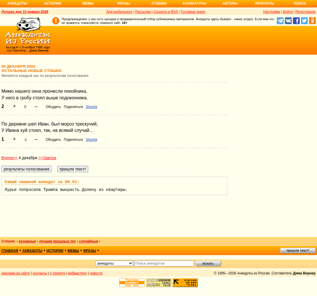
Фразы (123, 3)
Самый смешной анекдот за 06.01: (42, 182)
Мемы (88, 3)
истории (55, 251)
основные (27, 241)
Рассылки (143, 12)
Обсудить (53, 107)
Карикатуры (194, 3)
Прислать (264, 3)
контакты (40, 273)
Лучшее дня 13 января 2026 (24, 12)
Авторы (230, 3)
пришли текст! (298, 250)
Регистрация (305, 12)
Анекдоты (17, 3)
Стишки (158, 3)
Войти (288, 12)
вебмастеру (77, 273)
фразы (89, 251)
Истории (52, 3)
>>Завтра (47, 157)
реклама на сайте (15, 273)
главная (9, 251)
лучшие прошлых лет (57, 241)
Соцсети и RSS (165, 12)
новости (96, 273)
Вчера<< (9, 157)
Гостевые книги (193, 12)
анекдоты (32, 251)
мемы (73, 251)
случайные (88, 241)
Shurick (91, 107)
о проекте (58, 273)
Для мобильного (119, 12)
